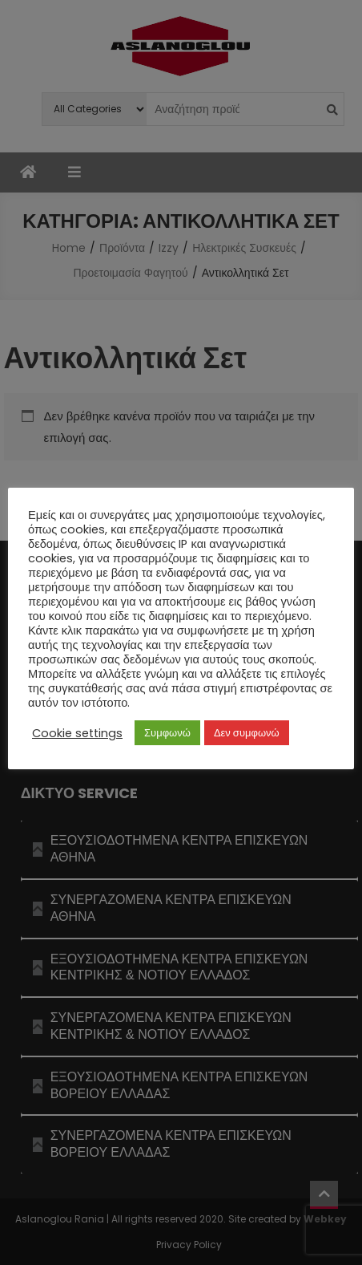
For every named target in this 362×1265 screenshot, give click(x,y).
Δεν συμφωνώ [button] (247, 732)
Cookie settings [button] (77, 733)
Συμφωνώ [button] (167, 732)
